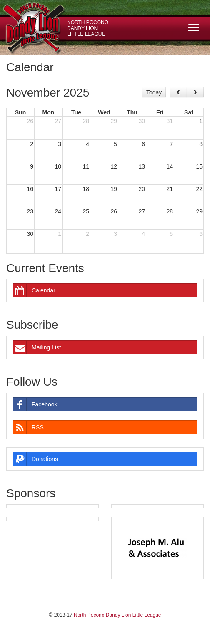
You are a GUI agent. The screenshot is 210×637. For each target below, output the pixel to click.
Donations (35, 459)
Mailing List (37, 347)
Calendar (34, 290)
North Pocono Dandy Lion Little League (87, 28)
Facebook (35, 404)
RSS (28, 427)
